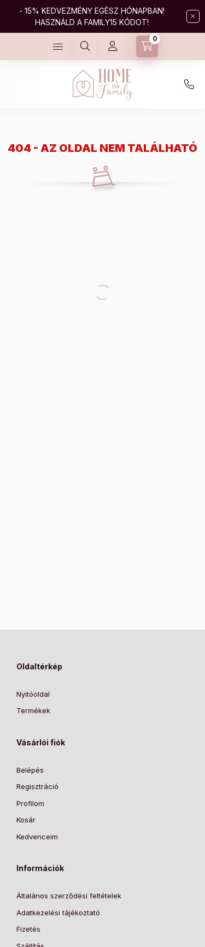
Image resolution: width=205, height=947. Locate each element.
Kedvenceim (37, 836)
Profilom (30, 803)
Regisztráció (37, 786)
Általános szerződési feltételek (68, 895)
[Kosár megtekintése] (147, 46)
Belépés (30, 770)
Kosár (26, 819)
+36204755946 (189, 84)
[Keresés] (85, 46)
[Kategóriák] (58, 46)
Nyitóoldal (33, 694)
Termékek (33, 710)
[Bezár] (193, 16)
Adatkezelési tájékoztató (58, 912)
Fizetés (28, 929)
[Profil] (113, 46)
